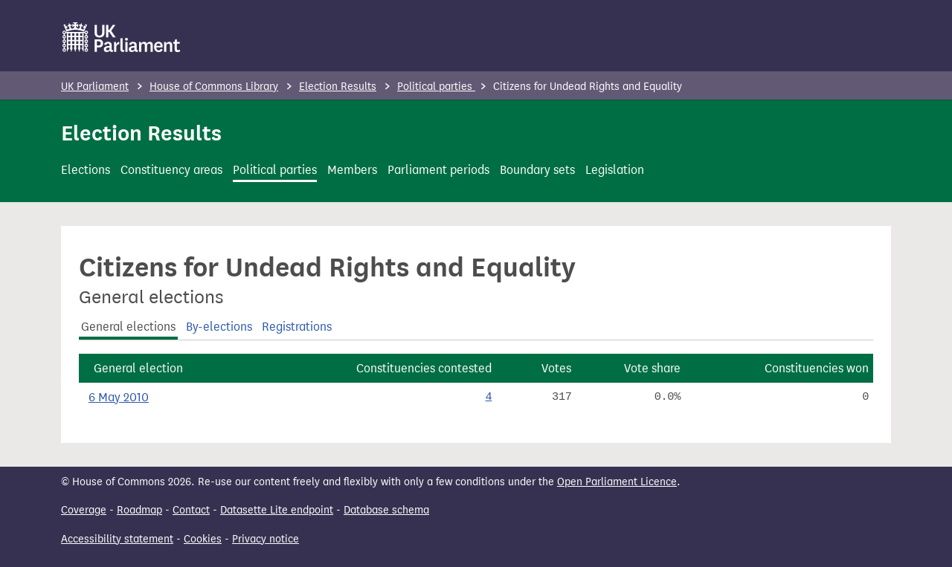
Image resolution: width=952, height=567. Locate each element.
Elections (85, 170)
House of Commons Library (213, 86)
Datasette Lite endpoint (276, 510)
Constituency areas (171, 170)
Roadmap (139, 510)
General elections (128, 327)
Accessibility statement (117, 539)
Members (352, 170)
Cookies (203, 539)
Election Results (337, 86)
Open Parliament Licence (617, 482)
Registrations (297, 327)
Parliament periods (438, 170)
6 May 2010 (119, 397)
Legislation (614, 170)
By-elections (219, 327)
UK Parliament (95, 86)
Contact (191, 510)
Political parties (436, 86)
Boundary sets (537, 170)
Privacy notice (265, 539)
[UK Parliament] (121, 37)
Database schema (386, 510)
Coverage (83, 510)
